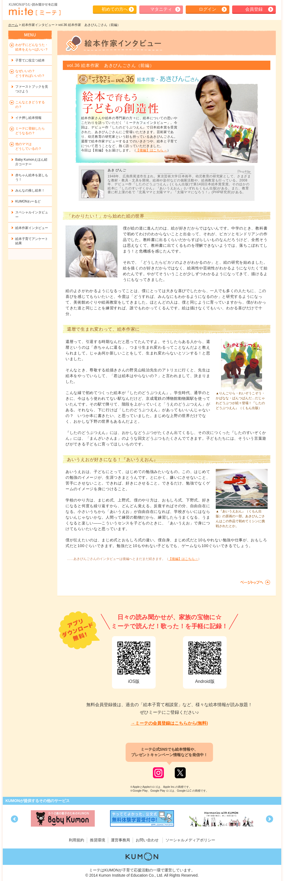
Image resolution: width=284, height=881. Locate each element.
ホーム (13, 25)
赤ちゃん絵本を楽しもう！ (31, 177)
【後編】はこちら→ (151, 150)
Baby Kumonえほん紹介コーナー (31, 162)
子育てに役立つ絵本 (30, 60)
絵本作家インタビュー (31, 228)
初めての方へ (115, 9)
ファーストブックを (31, 89)
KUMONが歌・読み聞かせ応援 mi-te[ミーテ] (34, 9)
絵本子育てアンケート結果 (31, 241)
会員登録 (254, 9)
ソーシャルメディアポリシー (190, 840)
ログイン (207, 9)
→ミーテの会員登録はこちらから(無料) (169, 723)
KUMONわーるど (28, 201)
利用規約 (76, 840)
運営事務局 (120, 840)
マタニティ (161, 9)
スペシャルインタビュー (31, 214)
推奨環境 (97, 840)
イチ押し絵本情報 (28, 118)
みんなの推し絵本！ (30, 190)
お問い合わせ (147, 840)
